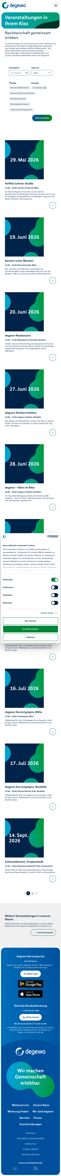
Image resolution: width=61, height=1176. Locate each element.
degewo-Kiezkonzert (18, 335)
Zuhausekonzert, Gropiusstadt (24, 861)
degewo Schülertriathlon (21, 412)
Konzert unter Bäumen (19, 260)
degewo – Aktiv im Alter (20, 487)
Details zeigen (47, 613)
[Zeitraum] (41, 73)
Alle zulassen (30, 621)
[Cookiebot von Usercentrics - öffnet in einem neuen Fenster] (47, 536)
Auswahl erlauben (30, 629)
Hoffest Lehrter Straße (19, 183)
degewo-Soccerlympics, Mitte (23, 712)
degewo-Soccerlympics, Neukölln (26, 787)
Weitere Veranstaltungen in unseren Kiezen (27, 917)
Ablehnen (30, 637)
